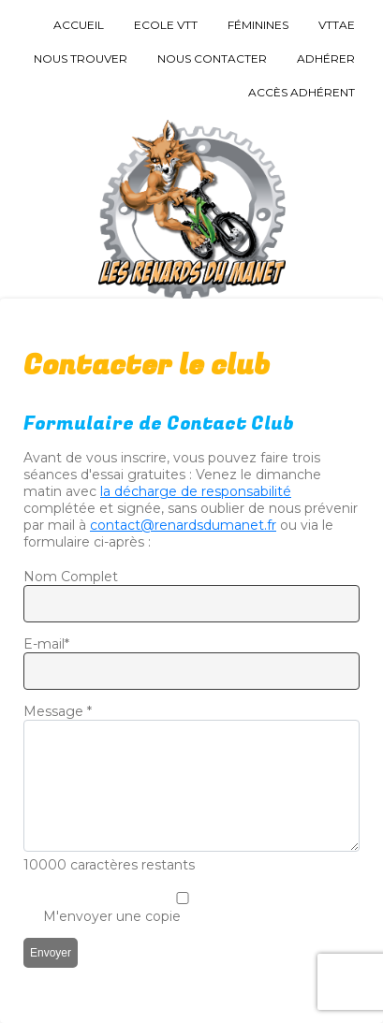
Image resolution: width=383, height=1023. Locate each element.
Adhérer (326, 58)
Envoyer (50, 952)
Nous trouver (80, 58)
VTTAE (336, 25)
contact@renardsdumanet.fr (183, 525)
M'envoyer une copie (112, 916)
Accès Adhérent (301, 92)
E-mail (46, 644)
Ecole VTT (166, 25)
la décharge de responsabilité (195, 491)
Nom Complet (70, 576)
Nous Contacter (212, 58)
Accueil (78, 25)
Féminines (258, 25)
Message (57, 711)
